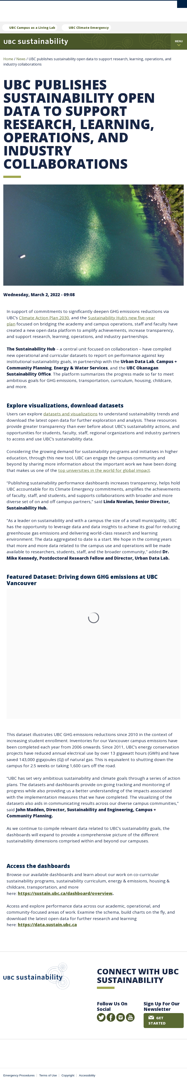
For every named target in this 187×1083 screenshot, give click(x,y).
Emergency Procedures (19, 1075)
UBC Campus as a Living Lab (32, 28)
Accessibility (87, 1075)
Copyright (67, 1075)
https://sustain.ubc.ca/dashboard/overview (65, 893)
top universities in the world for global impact (104, 470)
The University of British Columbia (84, 9)
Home (8, 59)
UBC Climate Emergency (89, 28)
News (21, 59)
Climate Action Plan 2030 (44, 318)
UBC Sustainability (36, 977)
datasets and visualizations (70, 414)
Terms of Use (48, 1075)
